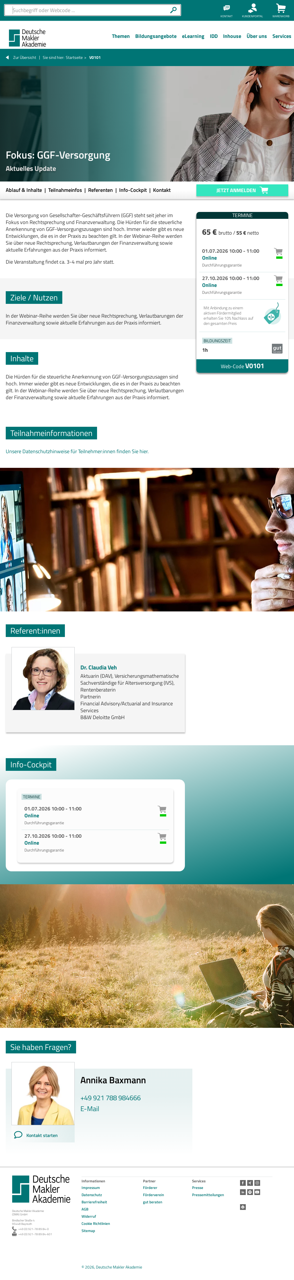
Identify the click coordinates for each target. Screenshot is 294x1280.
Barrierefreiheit (94, 1202)
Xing (250, 1183)
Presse (197, 1187)
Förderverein (153, 1195)
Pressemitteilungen (208, 1195)
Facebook (243, 1183)
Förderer (150, 1187)
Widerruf (89, 1216)
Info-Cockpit (133, 190)
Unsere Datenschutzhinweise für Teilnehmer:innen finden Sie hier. (77, 451)
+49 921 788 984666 (110, 1097)
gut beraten (152, 1202)
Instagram (257, 1183)
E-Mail (89, 1108)
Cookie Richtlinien (96, 1223)
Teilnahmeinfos (65, 190)
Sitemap (88, 1230)
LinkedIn (243, 1192)
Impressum (91, 1187)
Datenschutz (92, 1195)
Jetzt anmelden (236, 190)
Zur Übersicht (24, 57)
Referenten (101, 190)
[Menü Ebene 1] (120, 40)
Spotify (250, 1192)
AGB (85, 1209)
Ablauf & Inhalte (24, 190)
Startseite (74, 57)
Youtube (257, 1192)
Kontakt (162, 190)
